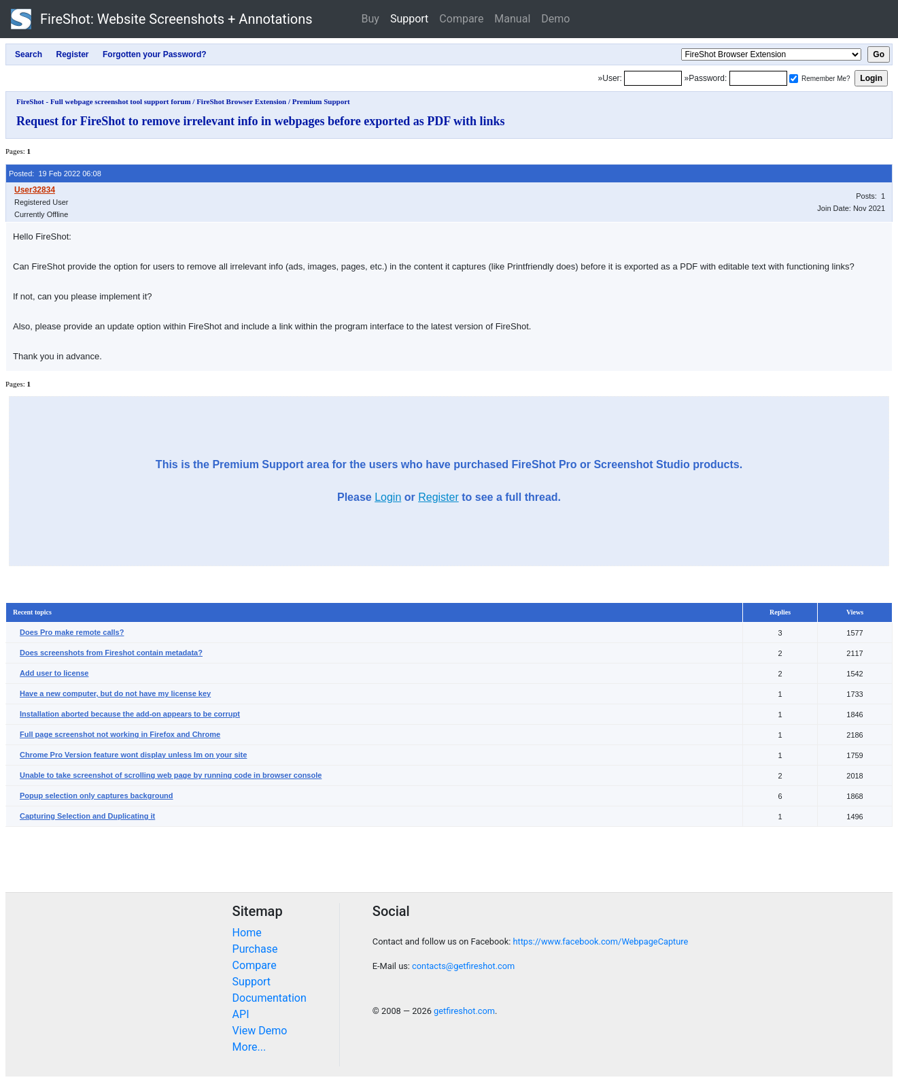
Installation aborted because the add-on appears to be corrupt (130, 714)
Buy (370, 18)
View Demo (260, 1030)
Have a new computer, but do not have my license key (115, 693)
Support (409, 18)
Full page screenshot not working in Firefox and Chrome (120, 734)
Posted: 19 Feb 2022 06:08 (55, 173)
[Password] (758, 78)
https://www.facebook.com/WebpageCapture (600, 941)
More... (249, 1046)
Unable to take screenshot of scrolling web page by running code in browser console (171, 775)
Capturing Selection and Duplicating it (87, 816)
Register (438, 497)
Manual (512, 18)
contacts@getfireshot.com (463, 966)
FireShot (162, 19)
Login (388, 497)
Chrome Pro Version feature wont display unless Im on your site (133, 755)
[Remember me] (793, 78)
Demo (555, 18)
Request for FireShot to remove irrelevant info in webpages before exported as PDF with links (260, 121)
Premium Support (321, 101)
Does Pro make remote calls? (72, 632)
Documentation (269, 997)
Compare (461, 18)
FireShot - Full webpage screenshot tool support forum (103, 101)
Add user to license (54, 673)
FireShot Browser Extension (241, 101)
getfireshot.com (464, 1011)
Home (247, 932)
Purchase (255, 948)
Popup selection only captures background (96, 795)
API (240, 1014)
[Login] (653, 78)
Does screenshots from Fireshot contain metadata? (111, 653)
